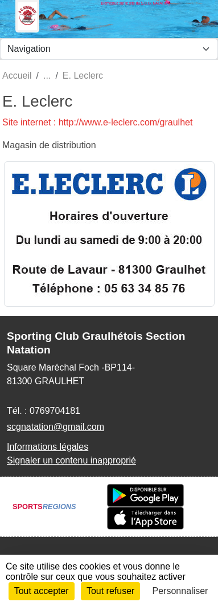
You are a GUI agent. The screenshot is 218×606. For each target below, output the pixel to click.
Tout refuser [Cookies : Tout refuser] (110, 591)
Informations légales (47, 447)
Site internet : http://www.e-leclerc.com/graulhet (97, 122)
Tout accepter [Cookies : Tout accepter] (41, 591)
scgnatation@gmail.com (55, 427)
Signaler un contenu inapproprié (71, 460)
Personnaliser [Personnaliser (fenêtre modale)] (180, 591)
